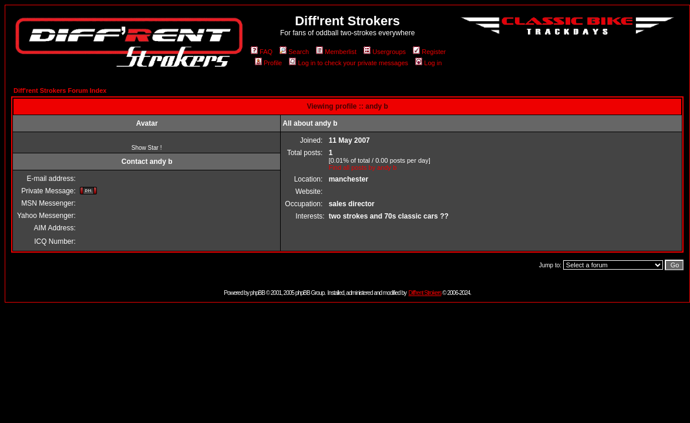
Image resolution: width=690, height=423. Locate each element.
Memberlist (336, 51)
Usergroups (384, 51)
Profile (268, 62)
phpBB (257, 293)
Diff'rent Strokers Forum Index (60, 90)
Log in (428, 62)
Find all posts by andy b (363, 167)
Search (294, 51)
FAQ (261, 51)
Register (429, 51)
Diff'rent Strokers (425, 293)
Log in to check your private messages (348, 62)
